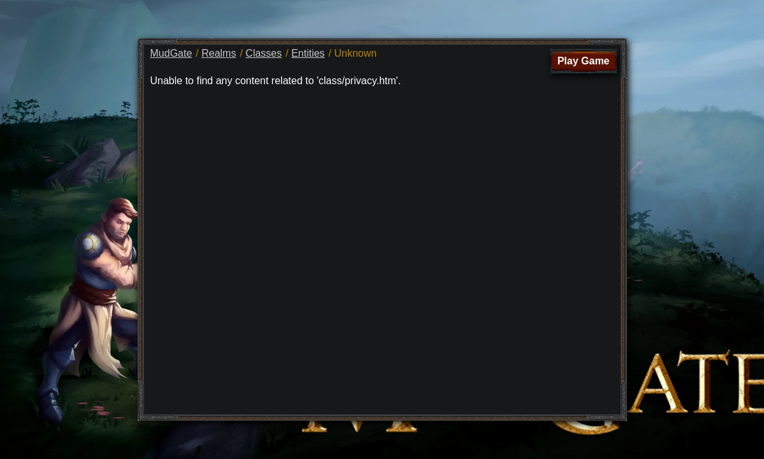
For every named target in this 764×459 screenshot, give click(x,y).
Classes (263, 53)
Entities (307, 53)
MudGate (171, 53)
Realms (218, 53)
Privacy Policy (382, 446)
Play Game (584, 60)
